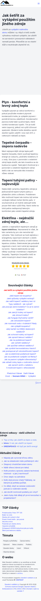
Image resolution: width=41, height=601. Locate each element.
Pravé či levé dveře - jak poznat (13, 519)
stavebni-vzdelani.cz (28, 578)
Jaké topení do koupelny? (20, 296)
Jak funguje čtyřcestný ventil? (21, 318)
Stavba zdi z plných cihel (10, 517)
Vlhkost (26, 548)
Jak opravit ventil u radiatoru (20, 365)
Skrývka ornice (7, 521)
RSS (24, 589)
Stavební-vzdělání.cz (12, 584)
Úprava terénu (25, 541)
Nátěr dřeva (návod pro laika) (16, 467)
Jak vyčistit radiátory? (20, 343)
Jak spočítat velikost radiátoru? (20, 346)
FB (15, 589)
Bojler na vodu (7, 515)
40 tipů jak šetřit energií (27, 446)
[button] (38, 3)
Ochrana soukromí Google (14, 587)
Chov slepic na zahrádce (14, 477)
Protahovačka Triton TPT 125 (12, 513)
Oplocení (6, 544)
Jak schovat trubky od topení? (20, 334)
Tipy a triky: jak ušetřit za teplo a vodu (20, 440)
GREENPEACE (10, 446)
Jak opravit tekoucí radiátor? (20, 337)
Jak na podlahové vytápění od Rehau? (20, 357)
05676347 (19, 580)
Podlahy (29, 544)
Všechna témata (8, 552)
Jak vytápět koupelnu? (20, 326)
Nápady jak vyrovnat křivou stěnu (18, 458)
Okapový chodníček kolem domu (18, 464)
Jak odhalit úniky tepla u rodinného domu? (20, 362)
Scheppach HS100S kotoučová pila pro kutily (17, 528)
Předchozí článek (14, 373)
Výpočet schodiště (8, 526)
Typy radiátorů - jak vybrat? (20, 304)
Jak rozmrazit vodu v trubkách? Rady (20, 323)
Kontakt (29, 589)
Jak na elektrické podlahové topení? (20, 354)
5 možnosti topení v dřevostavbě (20, 368)
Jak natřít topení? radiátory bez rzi (20, 301)
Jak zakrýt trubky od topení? (20, 312)
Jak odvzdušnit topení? (20, 321)
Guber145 (38, 383)
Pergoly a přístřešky (10, 541)
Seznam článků (29, 587)
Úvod (7, 376)
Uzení (19, 548)
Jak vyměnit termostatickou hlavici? (20, 348)
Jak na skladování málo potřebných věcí (21, 461)
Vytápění (32, 376)
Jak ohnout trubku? (20, 315)
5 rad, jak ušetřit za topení (21, 443)
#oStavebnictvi (7, 589)
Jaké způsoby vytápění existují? (20, 298)
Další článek (29, 373)
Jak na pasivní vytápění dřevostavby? (20, 359)
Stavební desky (8, 548)
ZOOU (19, 589)
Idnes (6, 443)
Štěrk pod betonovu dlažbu (11, 530)
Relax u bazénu (17, 544)
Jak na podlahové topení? (20, 340)
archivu (20, 573)
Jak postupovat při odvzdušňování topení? (20, 351)
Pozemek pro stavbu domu (11, 524)
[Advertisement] (20, 72)
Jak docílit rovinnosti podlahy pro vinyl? (21, 492)
